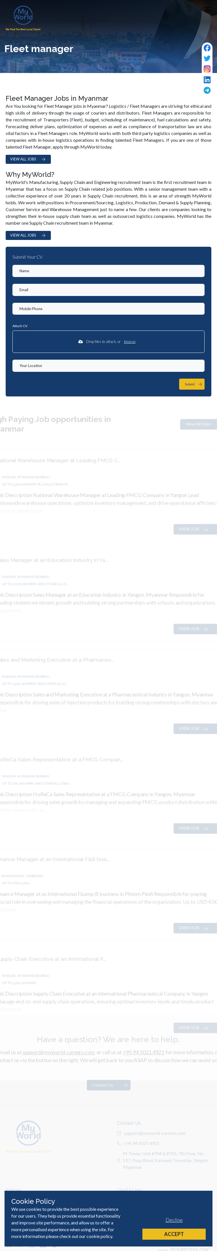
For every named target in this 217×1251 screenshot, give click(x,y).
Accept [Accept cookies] (174, 1234)
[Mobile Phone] (108, 309)
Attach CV (19, 326)
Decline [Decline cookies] (174, 1220)
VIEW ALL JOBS (28, 159)
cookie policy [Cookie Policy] (99, 1236)
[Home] (23, 18)
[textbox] (108, 271)
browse (130, 341)
